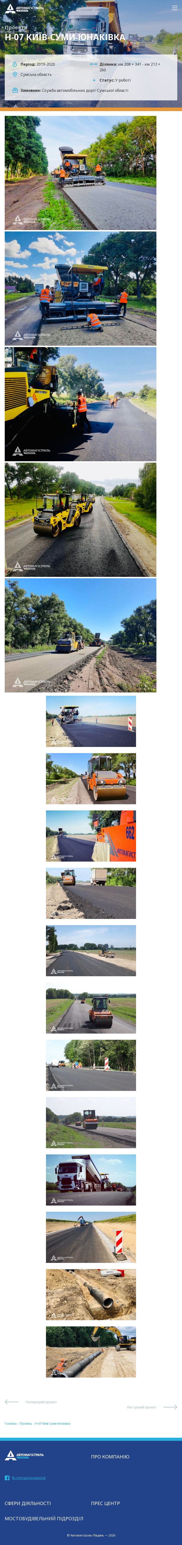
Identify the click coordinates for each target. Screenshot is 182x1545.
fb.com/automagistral (29, 1478)
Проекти (16, 27)
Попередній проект (41, 1402)
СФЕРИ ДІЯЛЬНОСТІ (28, 1503)
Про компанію (110, 1456)
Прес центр (105, 1503)
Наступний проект (141, 1407)
